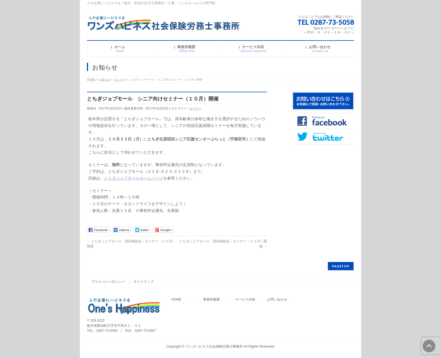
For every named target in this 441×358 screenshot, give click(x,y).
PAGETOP (341, 266)
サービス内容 (245, 299)
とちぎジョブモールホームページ (133, 178)
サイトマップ (144, 282)
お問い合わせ (277, 299)
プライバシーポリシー (108, 282)
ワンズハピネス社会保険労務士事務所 (214, 346)
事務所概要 (211, 299)
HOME (176, 299)
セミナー (195, 108)
